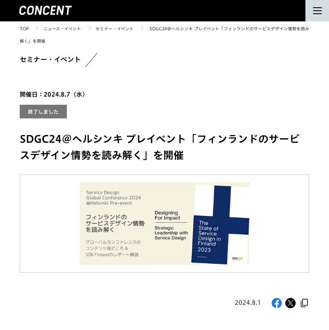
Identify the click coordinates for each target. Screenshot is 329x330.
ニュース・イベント (62, 29)
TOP (24, 29)
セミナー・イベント (115, 29)
